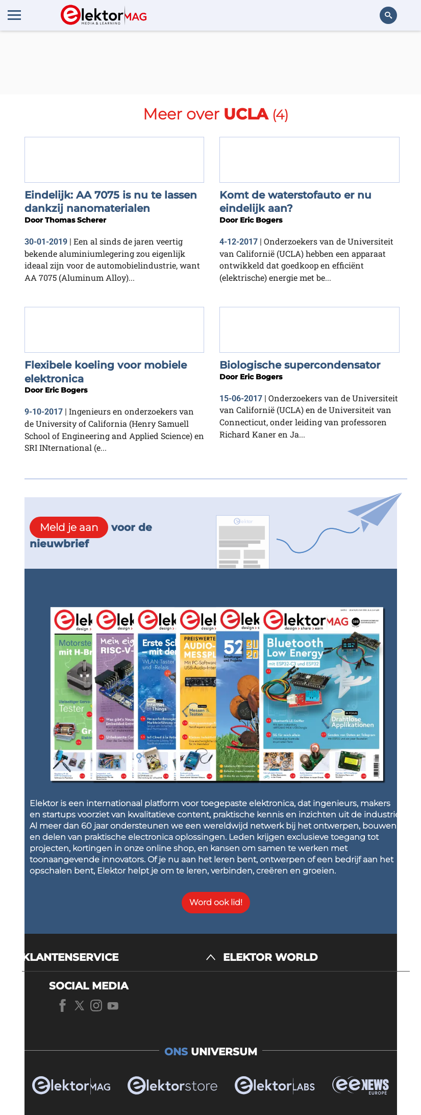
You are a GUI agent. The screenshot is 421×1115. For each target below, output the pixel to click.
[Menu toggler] (14, 14)
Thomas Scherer (75, 220)
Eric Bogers (261, 220)
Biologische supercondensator (299, 365)
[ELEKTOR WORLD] (316, 957)
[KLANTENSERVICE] (119, 957)
